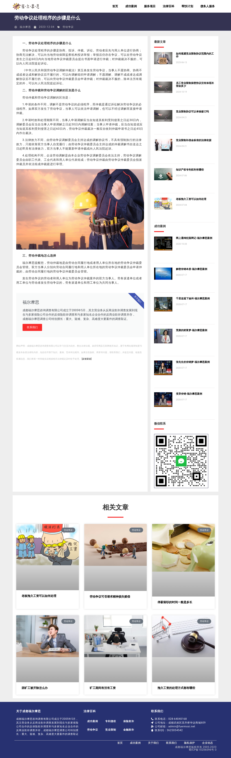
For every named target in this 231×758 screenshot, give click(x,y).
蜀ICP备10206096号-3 (203, 749)
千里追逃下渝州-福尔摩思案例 (193, 298)
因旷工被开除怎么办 (35, 688)
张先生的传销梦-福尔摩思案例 (193, 362)
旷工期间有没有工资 (103, 688)
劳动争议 (68, 26)
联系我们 (32, 327)
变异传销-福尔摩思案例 (189, 393)
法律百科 (168, 6)
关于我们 (153, 742)
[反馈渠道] (86, 359)
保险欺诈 (128, 721)
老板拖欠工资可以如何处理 (191, 199)
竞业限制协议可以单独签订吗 (192, 111)
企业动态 (207, 742)
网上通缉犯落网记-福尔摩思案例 (194, 238)
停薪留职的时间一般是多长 (175, 602)
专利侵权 (110, 721)
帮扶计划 (187, 6)
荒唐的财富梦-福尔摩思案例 (191, 330)
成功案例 (131, 6)
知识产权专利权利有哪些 (190, 169)
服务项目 (150, 6)
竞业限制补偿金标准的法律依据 (193, 140)
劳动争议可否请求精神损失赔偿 (110, 596)
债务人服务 (207, 6)
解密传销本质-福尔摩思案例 (191, 269)
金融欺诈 (128, 729)
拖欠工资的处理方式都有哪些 (176, 688)
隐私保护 (189, 742)
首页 (115, 6)
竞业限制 (110, 729)
